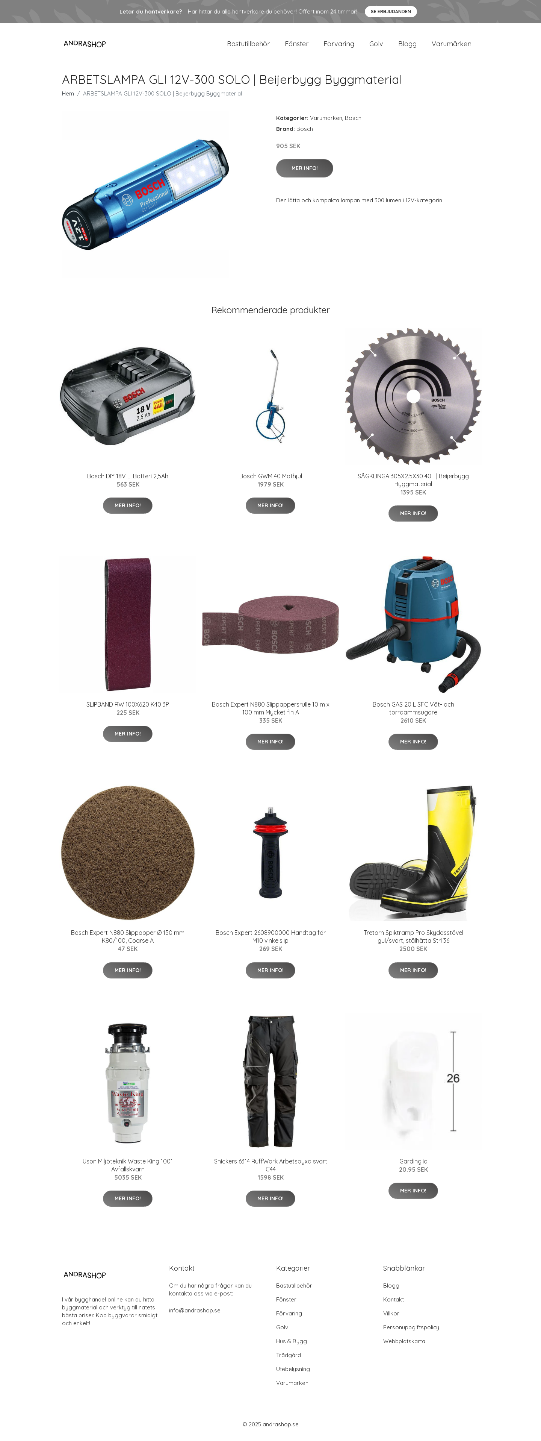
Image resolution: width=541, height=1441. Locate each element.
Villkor (391, 1317)
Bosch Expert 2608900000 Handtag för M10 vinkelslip (271, 940)
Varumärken (451, 45)
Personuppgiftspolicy (411, 1331)
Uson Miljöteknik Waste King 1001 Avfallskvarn (128, 1169)
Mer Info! (305, 171)
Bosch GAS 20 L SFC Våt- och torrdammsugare (413, 712)
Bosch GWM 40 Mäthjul (270, 480)
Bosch (353, 121)
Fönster (296, 45)
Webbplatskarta (404, 1344)
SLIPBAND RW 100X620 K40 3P (127, 708)
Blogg (407, 45)
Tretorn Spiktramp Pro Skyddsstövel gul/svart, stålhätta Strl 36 (413, 940)
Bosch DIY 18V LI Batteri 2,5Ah (127, 480)
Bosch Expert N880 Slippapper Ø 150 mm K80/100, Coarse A (127, 940)
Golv (376, 45)
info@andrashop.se (195, 1314)
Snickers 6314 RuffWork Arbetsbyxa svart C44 (270, 1169)
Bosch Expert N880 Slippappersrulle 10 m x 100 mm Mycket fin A (270, 712)
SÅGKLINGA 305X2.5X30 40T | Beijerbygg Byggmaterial (413, 483)
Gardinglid (413, 1165)
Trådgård (288, 1358)
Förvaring (338, 45)
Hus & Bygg (291, 1344)
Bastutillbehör (248, 45)
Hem (68, 97)
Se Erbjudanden (391, 11)
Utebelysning (293, 1372)
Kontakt (393, 1303)
